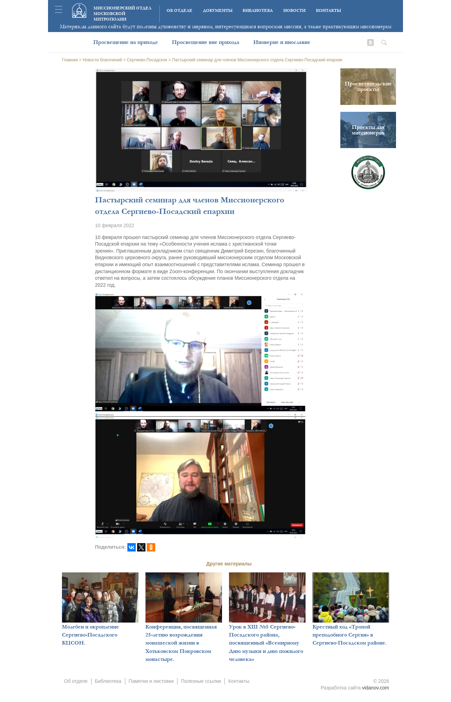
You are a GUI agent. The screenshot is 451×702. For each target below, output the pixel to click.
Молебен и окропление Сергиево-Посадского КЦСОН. (90, 635)
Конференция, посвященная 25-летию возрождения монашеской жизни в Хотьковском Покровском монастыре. (181, 643)
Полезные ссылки (201, 681)
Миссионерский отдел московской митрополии (122, 14)
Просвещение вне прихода (205, 42)
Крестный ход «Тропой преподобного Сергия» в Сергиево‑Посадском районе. (349, 635)
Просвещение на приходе (125, 42)
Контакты (328, 10)
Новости (294, 10)
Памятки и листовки (151, 681)
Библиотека (258, 10)
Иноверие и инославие (281, 42)
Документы (217, 10)
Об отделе (179, 10)
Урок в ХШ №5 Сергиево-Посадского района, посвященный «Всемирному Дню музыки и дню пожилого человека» (266, 643)
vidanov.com (375, 688)
